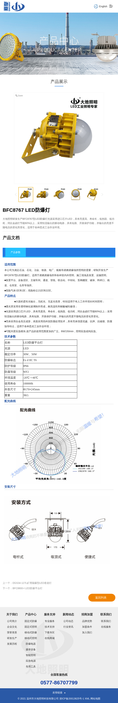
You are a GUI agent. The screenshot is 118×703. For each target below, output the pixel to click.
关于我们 (12, 614)
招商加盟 (87, 614)
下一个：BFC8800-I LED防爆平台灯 (22, 588)
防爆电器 (31, 643)
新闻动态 (68, 614)
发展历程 (12, 643)
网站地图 (95, 698)
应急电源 (31, 660)
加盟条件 (87, 626)
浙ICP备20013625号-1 (72, 698)
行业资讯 (68, 626)
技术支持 (50, 626)
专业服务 (50, 621)
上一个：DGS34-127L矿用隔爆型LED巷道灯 (27, 583)
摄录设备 (31, 649)
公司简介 (12, 621)
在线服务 (106, 626)
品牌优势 (87, 621)
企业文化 (12, 626)
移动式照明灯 (31, 638)
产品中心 (30, 614)
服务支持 (49, 614)
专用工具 (31, 666)
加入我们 (87, 632)
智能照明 (31, 655)
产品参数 (15, 252)
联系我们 (106, 614)
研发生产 (12, 638)
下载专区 (50, 632)
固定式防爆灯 (31, 621)
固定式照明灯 (31, 626)
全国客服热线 (59, 674)
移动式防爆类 (31, 632)
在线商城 (50, 638)
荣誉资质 (12, 632)
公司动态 (68, 621)
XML (87, 698)
